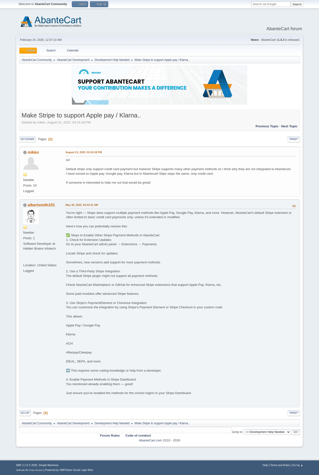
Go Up (25, 412)
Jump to (237, 431)
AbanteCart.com (150, 440)
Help (265, 465)
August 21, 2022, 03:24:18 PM (83, 152)
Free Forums (36, 470)
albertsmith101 (41, 205)
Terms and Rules (280, 465)
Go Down (27, 139)
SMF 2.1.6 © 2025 (26, 465)
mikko (33, 152)
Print (294, 139)
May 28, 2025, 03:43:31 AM (81, 204)
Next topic (289, 126)
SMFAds (20, 470)
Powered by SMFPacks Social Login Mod (69, 469)
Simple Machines (48, 465)
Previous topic (266, 126)
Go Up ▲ (297, 465)
